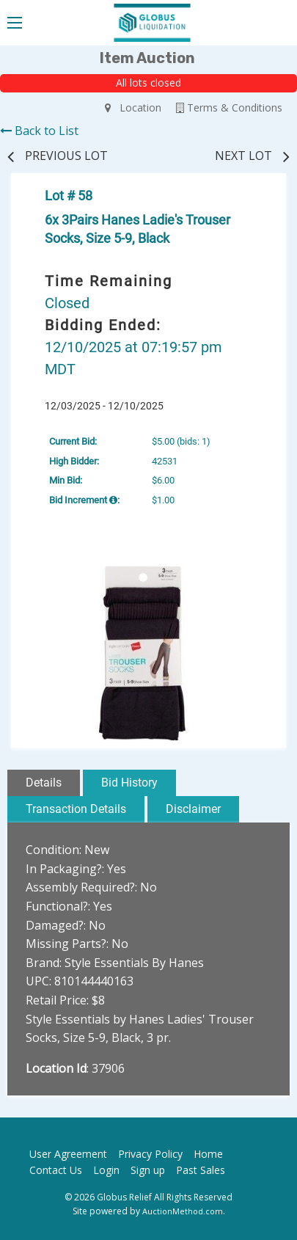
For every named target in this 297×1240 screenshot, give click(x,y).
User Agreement (68, 1154)
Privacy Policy (150, 1154)
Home (208, 1154)
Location (133, 107)
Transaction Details (76, 809)
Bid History (129, 782)
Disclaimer (193, 809)
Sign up (148, 1170)
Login (106, 1170)
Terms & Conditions (229, 107)
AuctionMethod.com (182, 1211)
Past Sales (200, 1170)
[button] (259, 579)
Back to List (39, 131)
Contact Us (55, 1170)
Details (44, 782)
